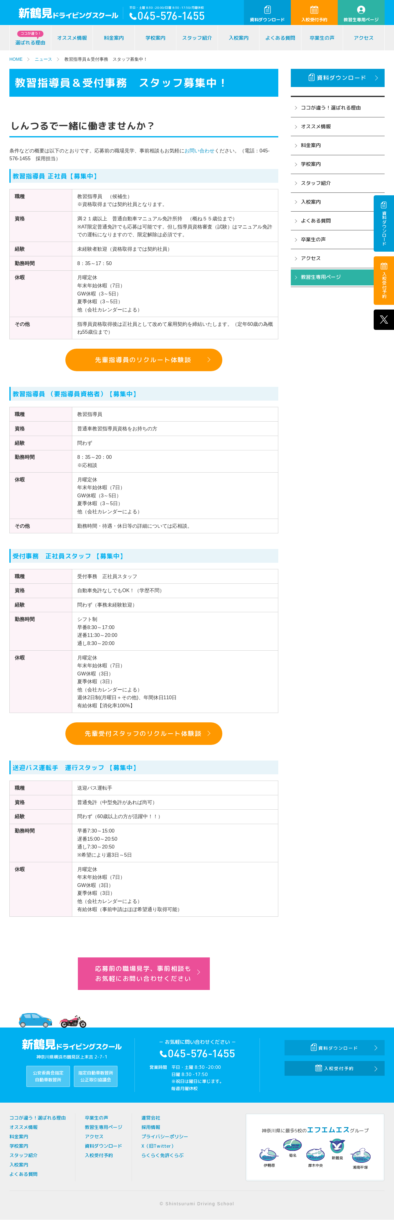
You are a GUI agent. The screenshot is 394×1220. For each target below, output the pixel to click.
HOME (16, 59)
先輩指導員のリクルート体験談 (143, 360)
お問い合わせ (199, 150)
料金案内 (114, 37)
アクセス (364, 37)
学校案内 (155, 37)
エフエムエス (328, 1130)
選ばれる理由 (30, 38)
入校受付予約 (314, 14)
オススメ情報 (72, 37)
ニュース (43, 59)
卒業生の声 (322, 37)
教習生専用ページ (361, 14)
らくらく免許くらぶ (162, 1155)
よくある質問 (280, 37)
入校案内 (239, 37)
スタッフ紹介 (197, 37)
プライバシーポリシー (164, 1136)
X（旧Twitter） (158, 1146)
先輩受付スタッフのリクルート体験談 (143, 733)
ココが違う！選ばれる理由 (331, 107)
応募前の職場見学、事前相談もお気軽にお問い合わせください (143, 973)
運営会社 (150, 1118)
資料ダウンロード (267, 14)
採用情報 (150, 1127)
